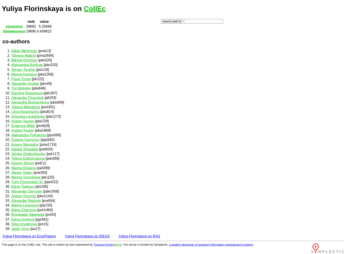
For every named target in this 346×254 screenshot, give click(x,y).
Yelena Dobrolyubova (28, 158)
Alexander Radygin (26, 201)
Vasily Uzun (20, 229)
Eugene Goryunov (25, 140)
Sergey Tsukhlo (23, 70)
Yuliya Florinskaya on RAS (139, 236)
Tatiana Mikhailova (25, 107)
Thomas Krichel (103, 244)
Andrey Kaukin (22, 121)
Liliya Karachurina (25, 112)
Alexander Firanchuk (27, 98)
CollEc (95, 9)
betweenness (14, 31)
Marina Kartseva (24, 74)
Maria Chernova (23, 210)
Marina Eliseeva (23, 168)
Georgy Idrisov (22, 163)
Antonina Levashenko (28, 116)
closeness (14, 26)
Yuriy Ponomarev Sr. (27, 182)
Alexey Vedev (22, 172)
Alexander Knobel (25, 83)
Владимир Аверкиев (28, 214)
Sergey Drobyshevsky (28, 154)
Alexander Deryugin (26, 191)
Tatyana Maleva (23, 55)
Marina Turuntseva (26, 177)
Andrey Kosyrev (23, 196)
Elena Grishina (22, 219)
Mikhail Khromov (24, 60)
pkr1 (117, 244)
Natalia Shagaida (24, 149)
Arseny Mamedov (25, 144)
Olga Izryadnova (24, 224)
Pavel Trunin (21, 79)
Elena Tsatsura (23, 186)
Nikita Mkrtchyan (24, 51)
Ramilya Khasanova (27, 93)
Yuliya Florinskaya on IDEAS (87, 236)
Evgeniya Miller (23, 126)
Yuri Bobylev (21, 88)
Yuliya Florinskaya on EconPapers (29, 236)
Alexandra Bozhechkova (30, 102)
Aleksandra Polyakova (28, 135)
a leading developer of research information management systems (211, 244)
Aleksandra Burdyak (27, 65)
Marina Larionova (25, 205)
